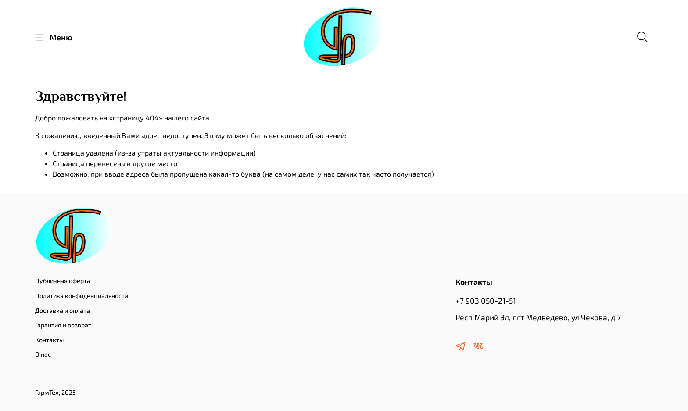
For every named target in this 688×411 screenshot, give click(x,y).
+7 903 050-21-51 (485, 300)
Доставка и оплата (62, 310)
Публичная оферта (62, 280)
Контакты (49, 340)
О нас (43, 354)
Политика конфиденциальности (81, 295)
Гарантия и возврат (63, 325)
